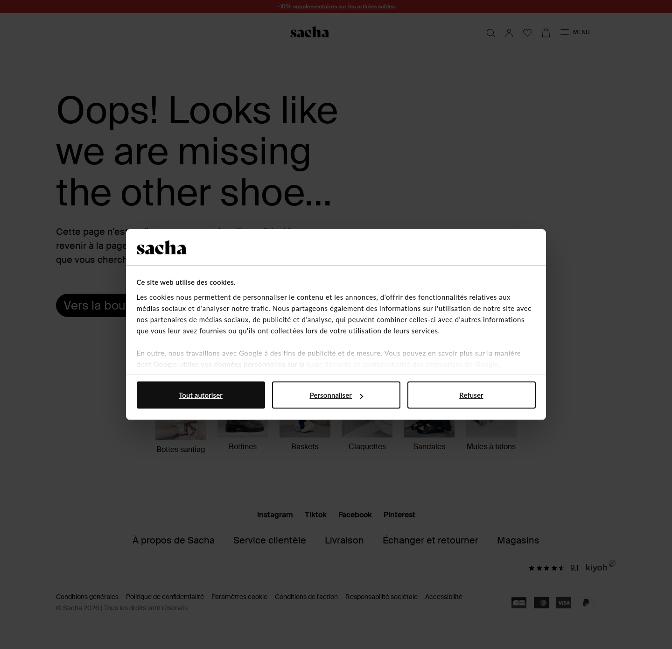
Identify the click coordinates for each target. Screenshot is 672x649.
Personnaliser (336, 395)
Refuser (471, 395)
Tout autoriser (201, 395)
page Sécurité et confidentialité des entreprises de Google (402, 364)
